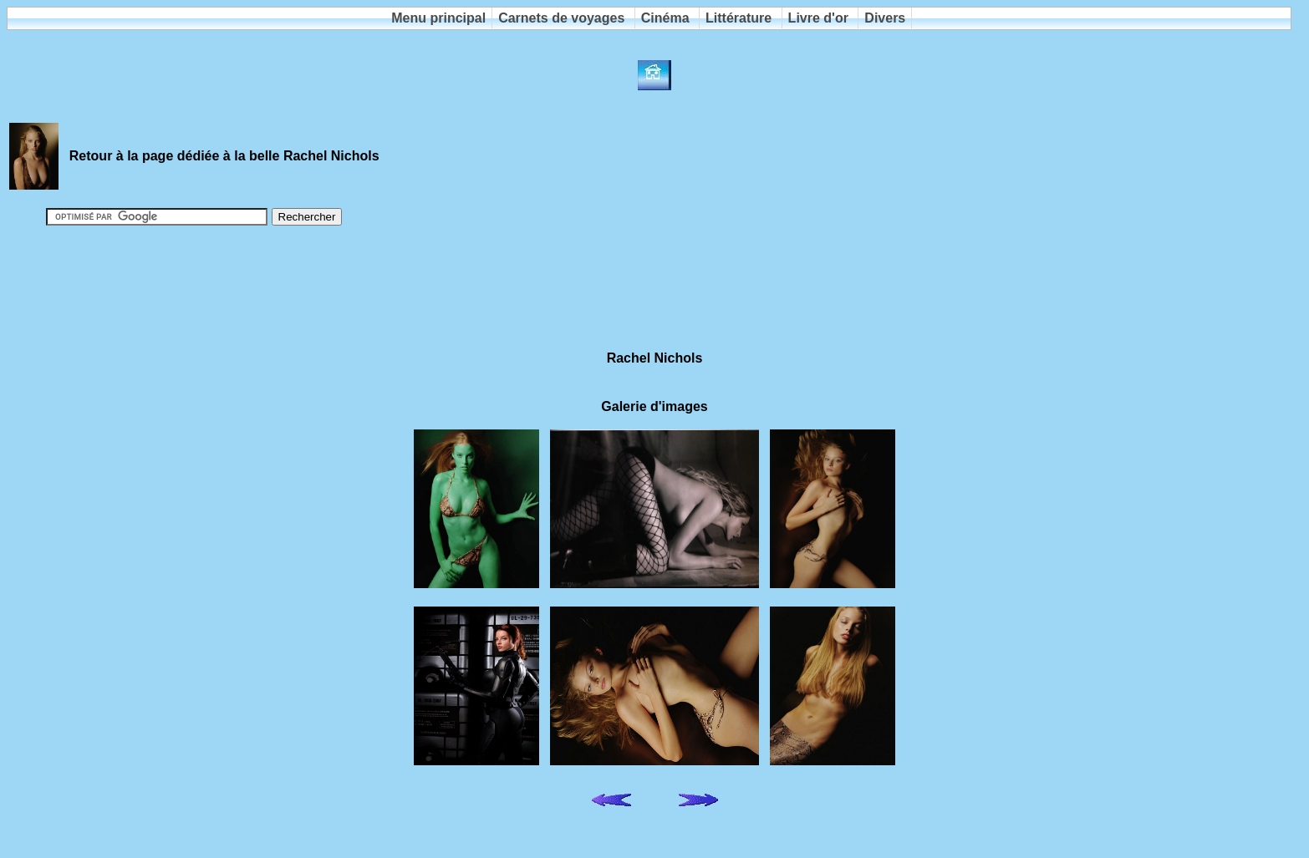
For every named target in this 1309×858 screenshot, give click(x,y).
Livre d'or (818, 18)
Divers (884, 18)
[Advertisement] (654, 280)
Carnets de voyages (561, 18)
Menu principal (438, 18)
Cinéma (665, 18)
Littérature (738, 18)
